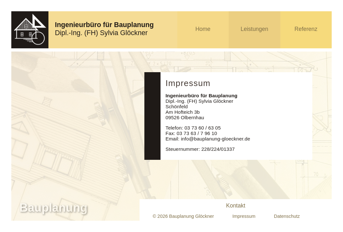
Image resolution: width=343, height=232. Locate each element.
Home (203, 29)
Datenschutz (287, 216)
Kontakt (235, 205)
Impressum (243, 216)
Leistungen (254, 29)
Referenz (306, 29)
